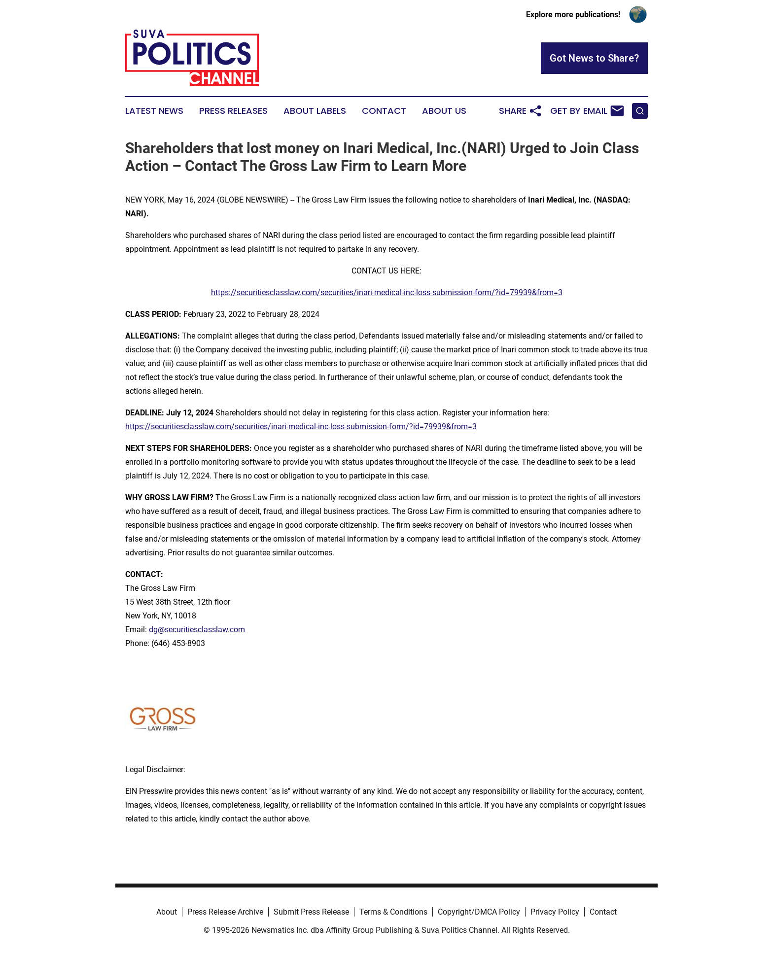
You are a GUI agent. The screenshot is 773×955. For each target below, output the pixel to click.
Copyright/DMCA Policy (479, 912)
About (166, 912)
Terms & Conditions (393, 912)
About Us (444, 110)
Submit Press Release (311, 912)
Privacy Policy (554, 912)
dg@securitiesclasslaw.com (197, 629)
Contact (384, 110)
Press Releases (233, 110)
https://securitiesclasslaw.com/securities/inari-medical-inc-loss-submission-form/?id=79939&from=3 (386, 292)
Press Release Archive (225, 912)
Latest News (154, 110)
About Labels (314, 110)
